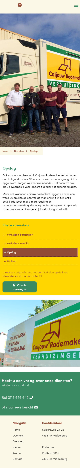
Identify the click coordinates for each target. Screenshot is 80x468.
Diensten (19, 151)
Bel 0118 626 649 (17, 397)
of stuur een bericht (20, 407)
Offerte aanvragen (19, 287)
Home (7, 151)
